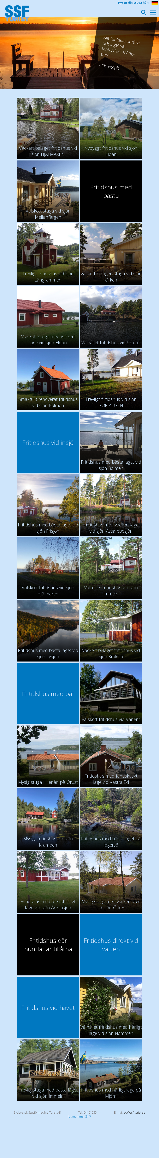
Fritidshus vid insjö (48, 442)
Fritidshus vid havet (48, 1007)
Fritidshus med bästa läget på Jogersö (111, 841)
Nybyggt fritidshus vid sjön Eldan (110, 151)
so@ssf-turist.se (134, 1112)
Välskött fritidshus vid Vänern (111, 719)
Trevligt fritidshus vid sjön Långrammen (48, 276)
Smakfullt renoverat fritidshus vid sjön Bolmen (48, 402)
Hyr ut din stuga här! (133, 3)
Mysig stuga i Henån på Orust (48, 782)
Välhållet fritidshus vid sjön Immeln (111, 590)
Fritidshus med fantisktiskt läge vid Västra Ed (111, 779)
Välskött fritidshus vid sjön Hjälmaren (48, 590)
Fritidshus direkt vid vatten (111, 944)
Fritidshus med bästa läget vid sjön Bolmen (111, 465)
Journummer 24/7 (79, 1116)
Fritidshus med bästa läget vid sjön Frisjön (48, 527)
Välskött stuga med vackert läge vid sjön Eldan (48, 339)
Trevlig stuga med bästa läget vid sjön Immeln (48, 1093)
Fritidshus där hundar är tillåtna (48, 944)
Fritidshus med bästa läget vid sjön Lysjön (48, 653)
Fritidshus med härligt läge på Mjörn (111, 1093)
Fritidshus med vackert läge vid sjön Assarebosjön (111, 527)
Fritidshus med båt (48, 693)
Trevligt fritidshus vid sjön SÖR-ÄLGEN (111, 402)
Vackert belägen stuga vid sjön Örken (111, 276)
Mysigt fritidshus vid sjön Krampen (48, 841)
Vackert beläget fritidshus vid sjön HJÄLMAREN (48, 151)
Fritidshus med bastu (111, 191)
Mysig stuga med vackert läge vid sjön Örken (111, 904)
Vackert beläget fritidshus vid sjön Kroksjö (111, 653)
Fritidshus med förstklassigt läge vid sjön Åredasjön (48, 904)
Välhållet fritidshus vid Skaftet (111, 342)
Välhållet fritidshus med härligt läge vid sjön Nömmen (111, 1030)
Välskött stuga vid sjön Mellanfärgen (48, 214)
